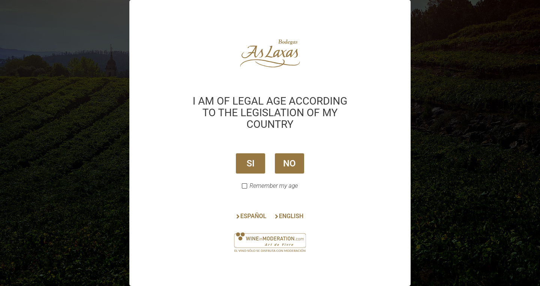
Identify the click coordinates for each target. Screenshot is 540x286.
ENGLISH (291, 216)
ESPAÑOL (253, 216)
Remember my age (273, 186)
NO (289, 163)
